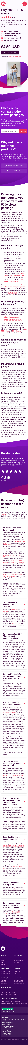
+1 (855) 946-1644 (6, 1027)
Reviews (3, 964)
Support (3, 980)
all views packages (14, 57)
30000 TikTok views (8, 574)
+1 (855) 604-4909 (6, 1034)
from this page (18, 889)
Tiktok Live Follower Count (9, 992)
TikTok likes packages (11, 317)
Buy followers (18, 960)
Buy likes (16, 958)
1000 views (18, 541)
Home (2, 958)
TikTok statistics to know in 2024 (10, 1001)
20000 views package (17, 275)
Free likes (17, 971)
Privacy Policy (18, 980)
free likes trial (16, 623)
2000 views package (9, 555)
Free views (17, 973)
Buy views (17, 962)
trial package (12, 292)
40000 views (18, 574)
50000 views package (9, 576)
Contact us (4, 983)
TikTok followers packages (13, 319)
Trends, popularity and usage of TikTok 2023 (14, 1003)
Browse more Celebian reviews (11, 466)
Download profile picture (8, 994)
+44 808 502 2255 (6, 1031)
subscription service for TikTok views (13, 845)
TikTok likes (14, 609)
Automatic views (5, 973)
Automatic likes (5, 971)
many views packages (9, 712)
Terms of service (19, 983)
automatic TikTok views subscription (13, 775)
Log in (2, 960)
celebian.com (13, 1039)
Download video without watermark (11, 990)
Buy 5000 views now (10, 52)
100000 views (8, 545)
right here (4, 514)
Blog (2, 962)
